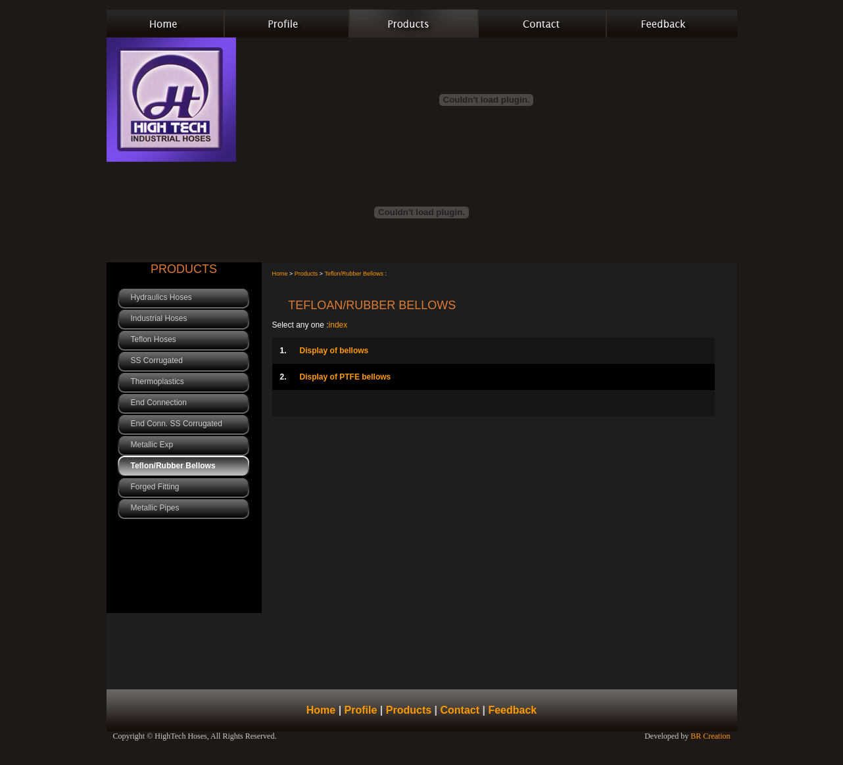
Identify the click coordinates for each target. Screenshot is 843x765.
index (338, 325)
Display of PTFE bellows (335, 377)
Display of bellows (324, 350)
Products (305, 273)
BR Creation (710, 736)
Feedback (512, 710)
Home (280, 273)
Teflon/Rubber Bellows (354, 273)
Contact (459, 710)
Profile (361, 710)
